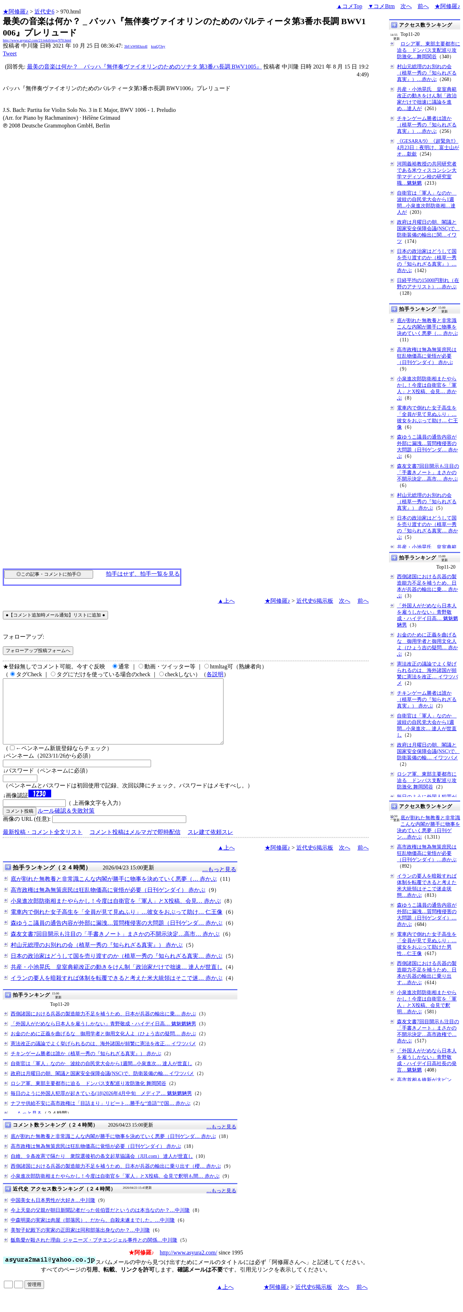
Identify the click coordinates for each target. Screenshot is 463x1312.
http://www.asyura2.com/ (188, 1265)
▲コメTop (349, 6)
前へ (423, 6)
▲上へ (226, 601)
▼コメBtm (381, 6)
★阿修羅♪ (15, 12)
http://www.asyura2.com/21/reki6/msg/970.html (37, 40)
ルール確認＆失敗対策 (66, 823)
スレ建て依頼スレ (210, 845)
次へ (406, 6)
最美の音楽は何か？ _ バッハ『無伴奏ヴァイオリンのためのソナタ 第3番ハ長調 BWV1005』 (144, 67)
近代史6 (44, 12)
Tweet (10, 53)
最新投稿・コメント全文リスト (42, 845)
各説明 (215, 674)
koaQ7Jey (158, 46)
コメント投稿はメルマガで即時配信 (135, 845)
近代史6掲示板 (314, 601)
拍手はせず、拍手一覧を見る (143, 574)
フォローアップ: (23, 637)
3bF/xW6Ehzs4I (135, 46)
